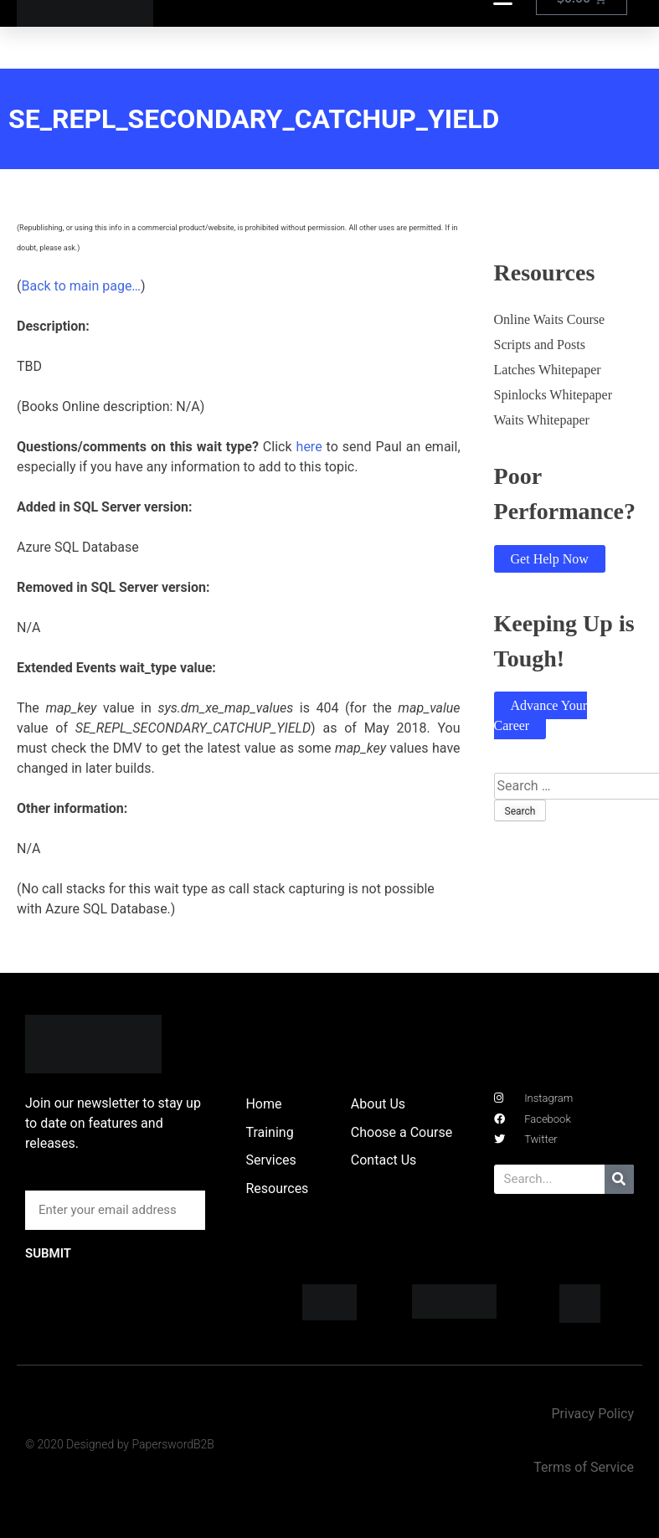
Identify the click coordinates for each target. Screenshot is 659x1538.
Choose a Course (401, 1132)
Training (269, 1132)
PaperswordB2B (172, 1444)
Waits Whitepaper (541, 420)
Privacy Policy (592, 1414)
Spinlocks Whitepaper (553, 395)
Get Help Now (550, 559)
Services (270, 1160)
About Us (378, 1104)
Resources (276, 1188)
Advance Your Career (541, 715)
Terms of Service (583, 1467)
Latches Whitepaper (547, 370)
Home (263, 1104)
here (309, 447)
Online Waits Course (549, 319)
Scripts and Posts (539, 344)
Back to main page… (81, 286)
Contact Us (384, 1160)
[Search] (619, 1179)
